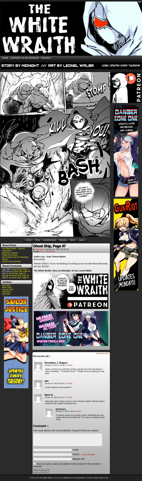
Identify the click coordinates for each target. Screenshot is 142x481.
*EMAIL (83, 454)
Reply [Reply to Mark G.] (70, 397)
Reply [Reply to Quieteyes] (79, 411)
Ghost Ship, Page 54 (21, 271)
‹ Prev (37, 240)
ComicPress (79, 478)
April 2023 (6, 285)
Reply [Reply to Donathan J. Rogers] (70, 365)
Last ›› (82, 240)
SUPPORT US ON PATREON (25, 58)
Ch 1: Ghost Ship (47, 251)
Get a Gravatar (89, 454)
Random (63, 240)
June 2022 (6, 292)
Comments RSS (102, 353)
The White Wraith (46, 478)
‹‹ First (28, 240)
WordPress (67, 478)
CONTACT (46, 58)
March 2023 (7, 287)
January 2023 (7, 290)
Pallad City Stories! (10, 255)
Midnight (5, 275)
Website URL (78, 459)
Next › (73, 240)
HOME (5, 58)
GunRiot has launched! (11, 261)
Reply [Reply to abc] (70, 383)
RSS (96, 478)
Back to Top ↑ (104, 478)
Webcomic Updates (10, 253)
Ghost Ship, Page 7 (21, 269)
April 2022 (6, 294)
